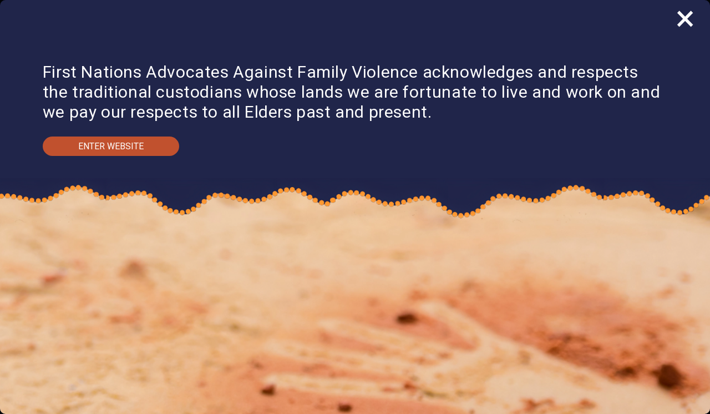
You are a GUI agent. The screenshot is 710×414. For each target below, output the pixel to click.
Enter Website (111, 146)
